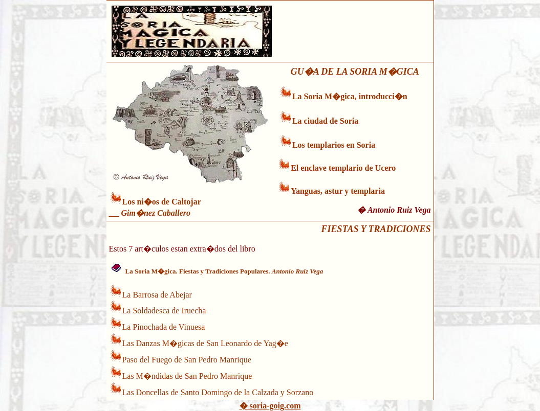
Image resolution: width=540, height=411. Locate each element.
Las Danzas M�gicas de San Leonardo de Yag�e (205, 343)
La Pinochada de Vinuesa (163, 327)
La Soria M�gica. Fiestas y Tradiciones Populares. (224, 271)
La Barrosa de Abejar (157, 294)
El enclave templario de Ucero (343, 168)
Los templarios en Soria (333, 145)
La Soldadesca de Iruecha (164, 310)
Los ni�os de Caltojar (161, 201)
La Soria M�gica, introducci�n (349, 96)
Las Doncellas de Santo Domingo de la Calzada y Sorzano (218, 392)
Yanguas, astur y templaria (338, 191)
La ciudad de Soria (325, 121)
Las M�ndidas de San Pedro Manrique (187, 376)
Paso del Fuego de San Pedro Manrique (186, 359)
